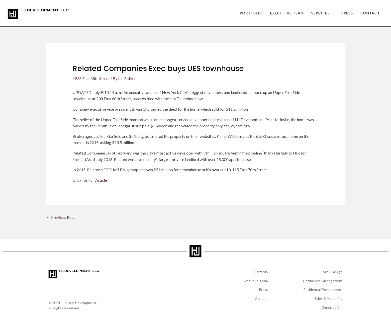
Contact (370, 13)
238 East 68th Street (92, 78)
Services (322, 13)
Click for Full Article (90, 180)
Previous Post (60, 217)
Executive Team (287, 13)
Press (347, 13)
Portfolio (251, 13)
